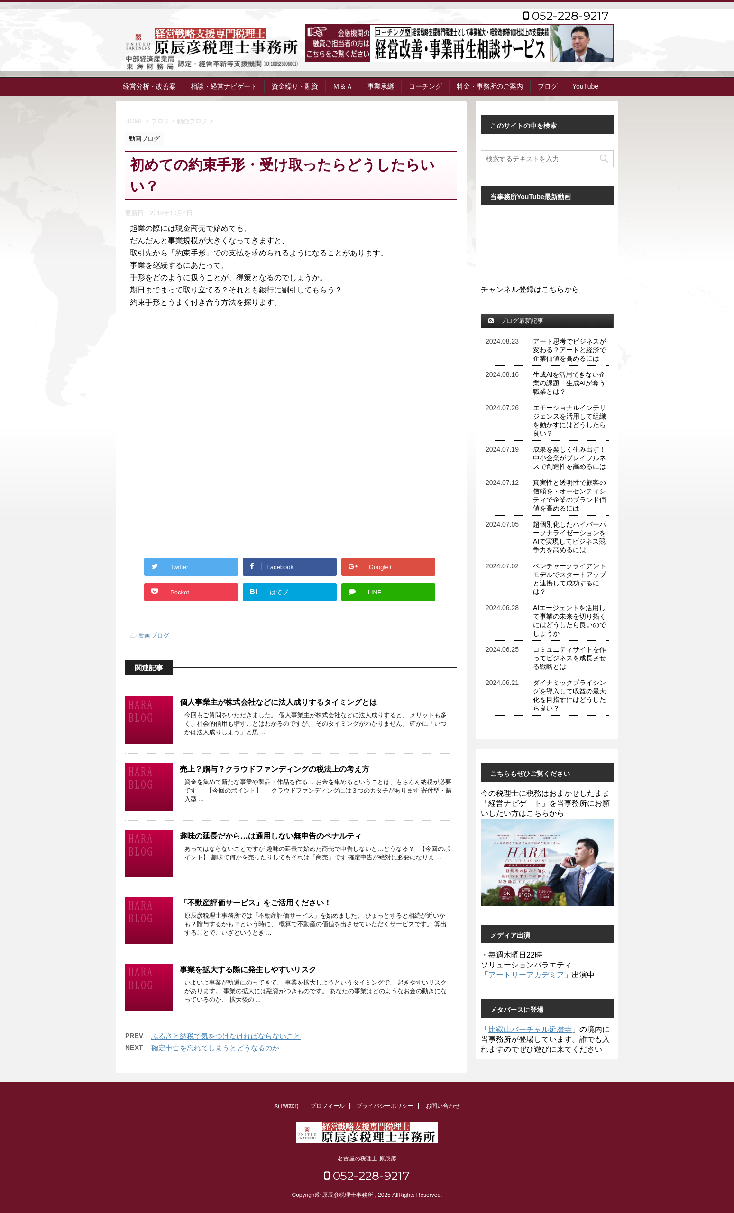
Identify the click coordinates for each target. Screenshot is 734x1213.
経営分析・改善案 (149, 86)
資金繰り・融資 (295, 86)
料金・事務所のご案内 (490, 86)
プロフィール (328, 1106)
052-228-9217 (566, 16)
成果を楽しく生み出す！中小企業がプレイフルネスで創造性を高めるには (569, 458)
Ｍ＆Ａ (343, 86)
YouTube (585, 86)
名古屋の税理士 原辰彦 (367, 1158)
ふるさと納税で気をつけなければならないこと (226, 1036)
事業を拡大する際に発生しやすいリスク (248, 970)
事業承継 (380, 86)
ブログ (548, 86)
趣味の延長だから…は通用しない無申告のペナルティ (271, 836)
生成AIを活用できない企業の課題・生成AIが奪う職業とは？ (569, 383)
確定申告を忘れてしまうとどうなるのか (215, 1048)
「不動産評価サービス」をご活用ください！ (255, 903)
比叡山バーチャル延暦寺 (530, 1029)
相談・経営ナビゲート (224, 86)
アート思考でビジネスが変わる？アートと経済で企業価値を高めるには (569, 349)
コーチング (425, 86)
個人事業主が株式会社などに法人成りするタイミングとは (278, 702)
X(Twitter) (286, 1106)
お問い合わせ (443, 1106)
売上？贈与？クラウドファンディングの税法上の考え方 (274, 769)
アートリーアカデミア (526, 975)
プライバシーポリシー (385, 1106)
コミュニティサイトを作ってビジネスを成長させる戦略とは (569, 658)
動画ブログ (153, 635)
